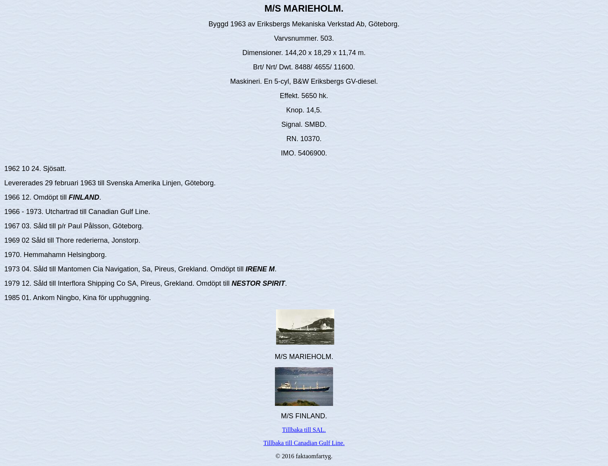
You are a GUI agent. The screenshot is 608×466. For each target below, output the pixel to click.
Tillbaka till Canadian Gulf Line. (304, 443)
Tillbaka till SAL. (304, 429)
